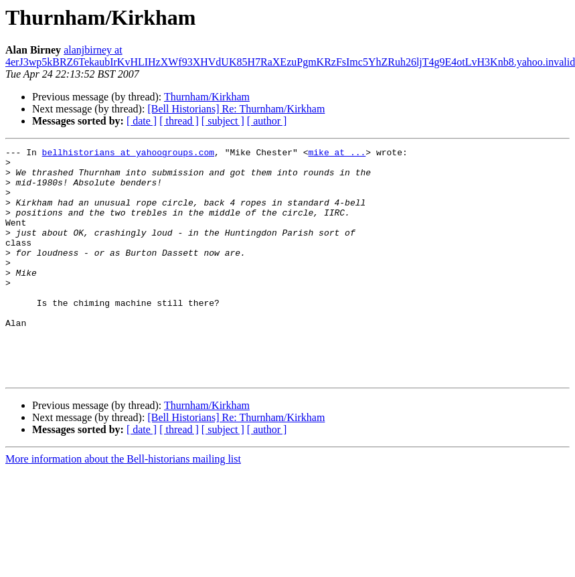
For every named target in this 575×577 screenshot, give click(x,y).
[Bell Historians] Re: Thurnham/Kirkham (236, 108)
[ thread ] (179, 121)
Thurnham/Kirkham (207, 96)
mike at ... (336, 154)
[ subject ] (222, 121)
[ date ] (142, 121)
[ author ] (267, 121)
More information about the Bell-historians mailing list (123, 505)
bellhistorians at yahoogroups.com (128, 154)
